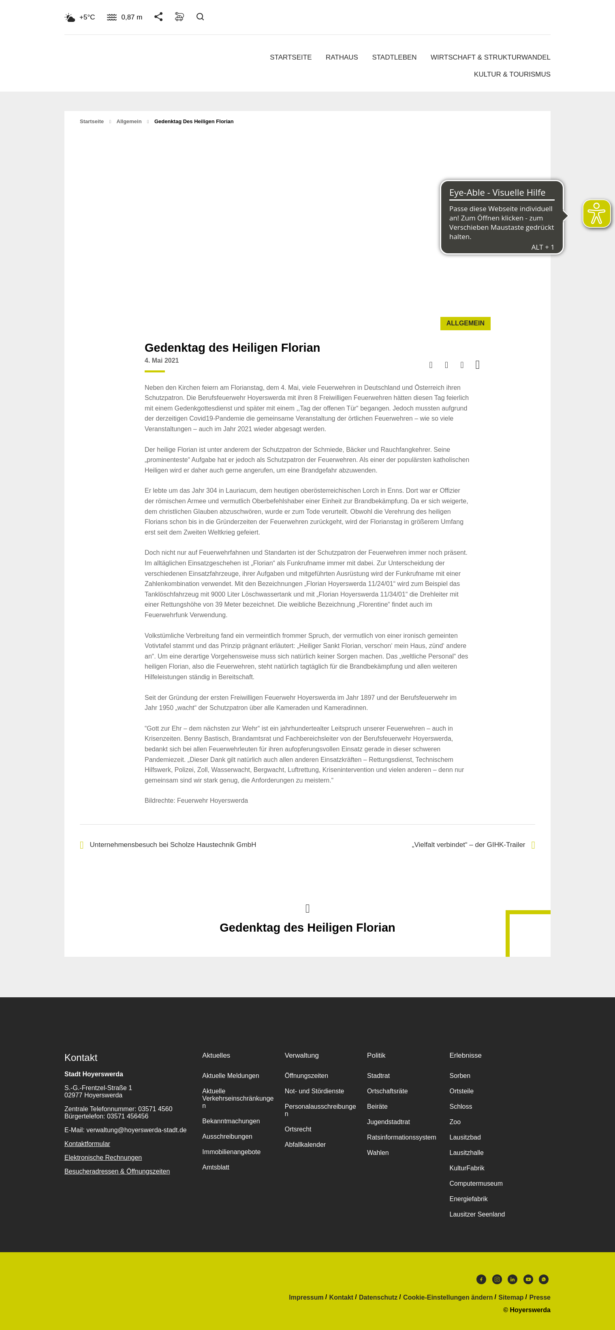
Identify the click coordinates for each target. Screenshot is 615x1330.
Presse (540, 1297)
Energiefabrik (468, 1198)
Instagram (497, 1279)
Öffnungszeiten (306, 1075)
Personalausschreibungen (320, 1110)
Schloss (460, 1106)
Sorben (459, 1075)
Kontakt (341, 1297)
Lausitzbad (464, 1137)
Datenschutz (378, 1297)
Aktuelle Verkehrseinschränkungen (237, 1098)
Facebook (481, 1279)
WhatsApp (544, 1279)
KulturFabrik (466, 1168)
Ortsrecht (298, 1129)
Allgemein (129, 121)
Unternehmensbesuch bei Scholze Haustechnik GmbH (168, 845)
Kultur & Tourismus (512, 74)
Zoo (455, 1121)
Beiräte (377, 1106)
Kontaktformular (87, 1143)
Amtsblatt (215, 1167)
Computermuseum (476, 1183)
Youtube (528, 1279)
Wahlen (378, 1152)
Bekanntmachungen (231, 1121)
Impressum (306, 1297)
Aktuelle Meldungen (230, 1075)
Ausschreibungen (227, 1136)
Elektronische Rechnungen (103, 1157)
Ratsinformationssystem (401, 1137)
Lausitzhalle (466, 1152)
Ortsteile (461, 1091)
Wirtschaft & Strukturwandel (491, 57)
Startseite (291, 57)
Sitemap (510, 1297)
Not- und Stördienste (314, 1091)
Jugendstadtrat (388, 1121)
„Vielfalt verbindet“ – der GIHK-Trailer (473, 845)
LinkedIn (512, 1279)
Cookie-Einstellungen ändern (448, 1297)
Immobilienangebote (231, 1151)
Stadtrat (378, 1075)
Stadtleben (394, 57)
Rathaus (342, 57)
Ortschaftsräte (387, 1091)
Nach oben (307, 907)
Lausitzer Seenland (477, 1214)
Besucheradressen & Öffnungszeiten (117, 1171)
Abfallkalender (305, 1144)
